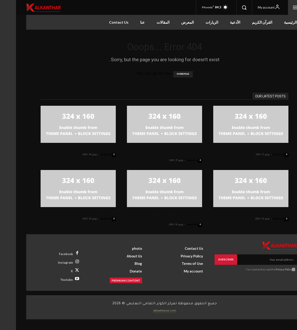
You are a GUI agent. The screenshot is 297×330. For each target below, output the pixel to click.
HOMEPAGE (167, 74)
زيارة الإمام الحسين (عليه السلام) (239, 148)
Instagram (49, 262)
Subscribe (210, 259)
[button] (228, 7)
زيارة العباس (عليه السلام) (73, 213)
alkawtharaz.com (148, 311)
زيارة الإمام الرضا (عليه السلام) (241, 213)
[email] (251, 259)
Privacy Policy (268, 269)
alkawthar (90, 155)
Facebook (50, 254)
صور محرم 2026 (83, 148)
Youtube (51, 280)
